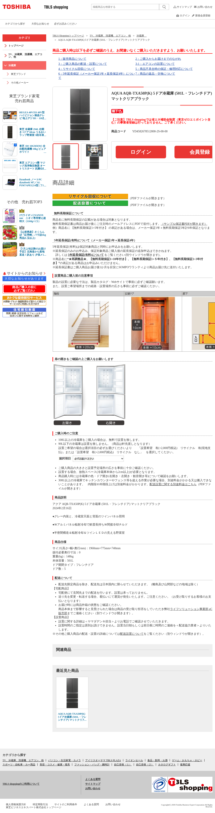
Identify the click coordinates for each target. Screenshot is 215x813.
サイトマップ (184, 7)
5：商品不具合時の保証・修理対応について (164, 68)
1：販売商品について (72, 58)
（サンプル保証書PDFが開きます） (184, 223)
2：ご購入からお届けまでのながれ (158, 58)
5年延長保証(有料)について (86, 254)
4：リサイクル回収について (76, 68)
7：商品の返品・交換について (155, 73)
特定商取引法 (40, 804)
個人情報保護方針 (16, 804)
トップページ (16, 45)
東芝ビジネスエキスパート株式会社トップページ (33, 807)
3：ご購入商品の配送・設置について (82, 63)
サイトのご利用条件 (65, 804)
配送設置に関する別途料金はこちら (173, 484)
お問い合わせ (204, 7)
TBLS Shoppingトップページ (68, 35)
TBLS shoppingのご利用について (21, 783)
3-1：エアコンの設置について (155, 63)
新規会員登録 (202, 15)
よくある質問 (92, 779)
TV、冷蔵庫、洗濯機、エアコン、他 (110, 35)
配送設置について (132, 633)
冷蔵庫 (141, 35)
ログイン (185, 15)
